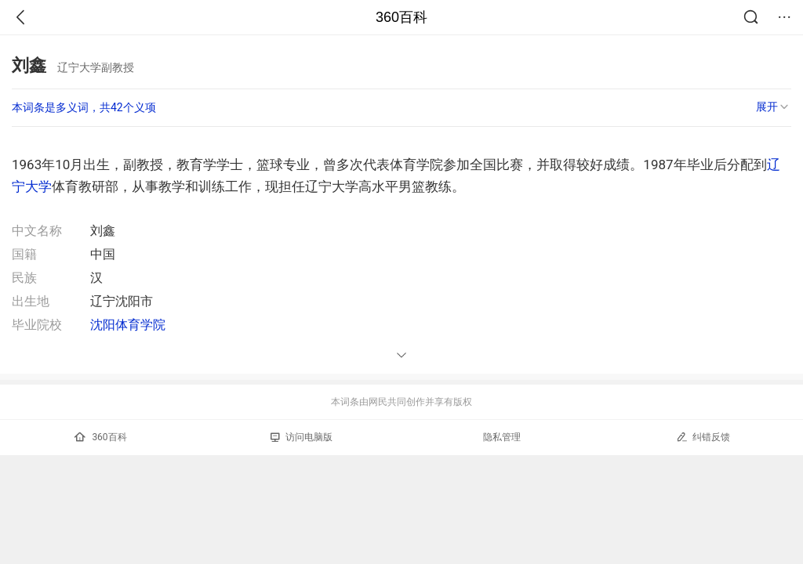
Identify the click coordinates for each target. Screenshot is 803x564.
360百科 (401, 17)
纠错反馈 (703, 437)
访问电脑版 (301, 437)
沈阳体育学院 (127, 324)
